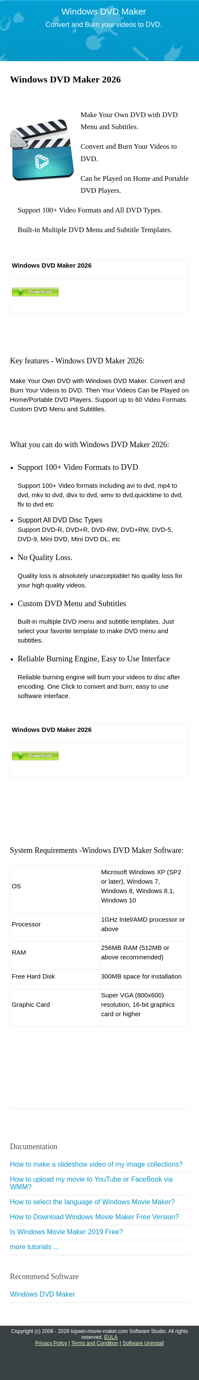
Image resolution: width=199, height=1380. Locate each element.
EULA (111, 1337)
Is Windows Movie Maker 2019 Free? (66, 1232)
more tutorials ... (34, 1246)
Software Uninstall (143, 1343)
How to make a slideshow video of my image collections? (96, 1164)
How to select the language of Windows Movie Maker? (92, 1202)
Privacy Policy (51, 1343)
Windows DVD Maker (42, 1294)
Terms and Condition (94, 1343)
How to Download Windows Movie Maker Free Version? (94, 1217)
